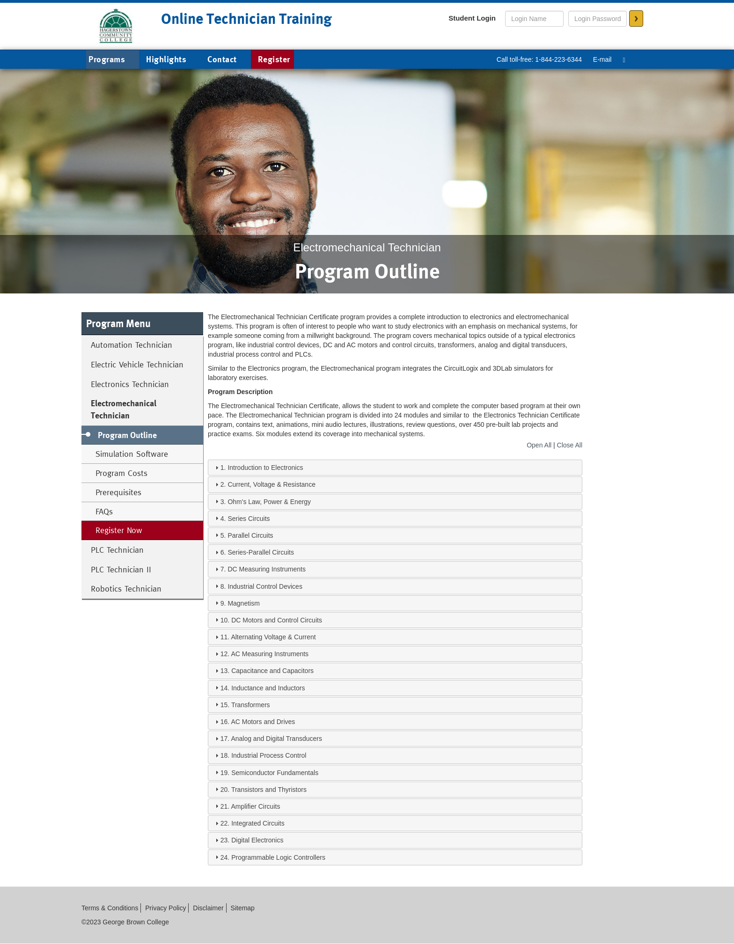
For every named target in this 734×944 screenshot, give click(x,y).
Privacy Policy (165, 908)
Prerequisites (118, 492)
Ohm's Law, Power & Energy (269, 501)
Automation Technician (131, 345)
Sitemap (243, 908)
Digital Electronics (257, 840)
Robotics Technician (126, 588)
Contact (222, 59)
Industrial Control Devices (265, 586)
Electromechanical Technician (123, 409)
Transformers (250, 705)
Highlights (166, 59)
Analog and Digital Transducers (276, 738)
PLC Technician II (121, 569)
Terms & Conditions (109, 908)
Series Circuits (249, 518)
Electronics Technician (130, 384)
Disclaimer (208, 908)
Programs (113, 60)
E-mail (602, 59)
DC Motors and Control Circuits (276, 620)
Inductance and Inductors (268, 688)
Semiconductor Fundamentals (274, 772)
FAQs (104, 511)
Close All (569, 445)
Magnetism (243, 603)
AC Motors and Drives (263, 721)
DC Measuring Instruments (267, 569)
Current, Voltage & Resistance (272, 484)
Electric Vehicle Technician (137, 364)
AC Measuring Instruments (269, 654)
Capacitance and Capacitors (272, 670)
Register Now (118, 530)
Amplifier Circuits (255, 806)
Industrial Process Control (268, 755)
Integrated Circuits (258, 823)
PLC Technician (117, 550)
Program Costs (121, 473)
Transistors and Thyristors (269, 789)
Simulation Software (131, 454)
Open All (539, 445)
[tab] (395, 468)
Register (274, 59)
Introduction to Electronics (265, 467)
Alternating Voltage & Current (273, 637)
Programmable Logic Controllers (278, 857)
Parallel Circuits (250, 535)
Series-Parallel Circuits (261, 552)
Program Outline (127, 435)
